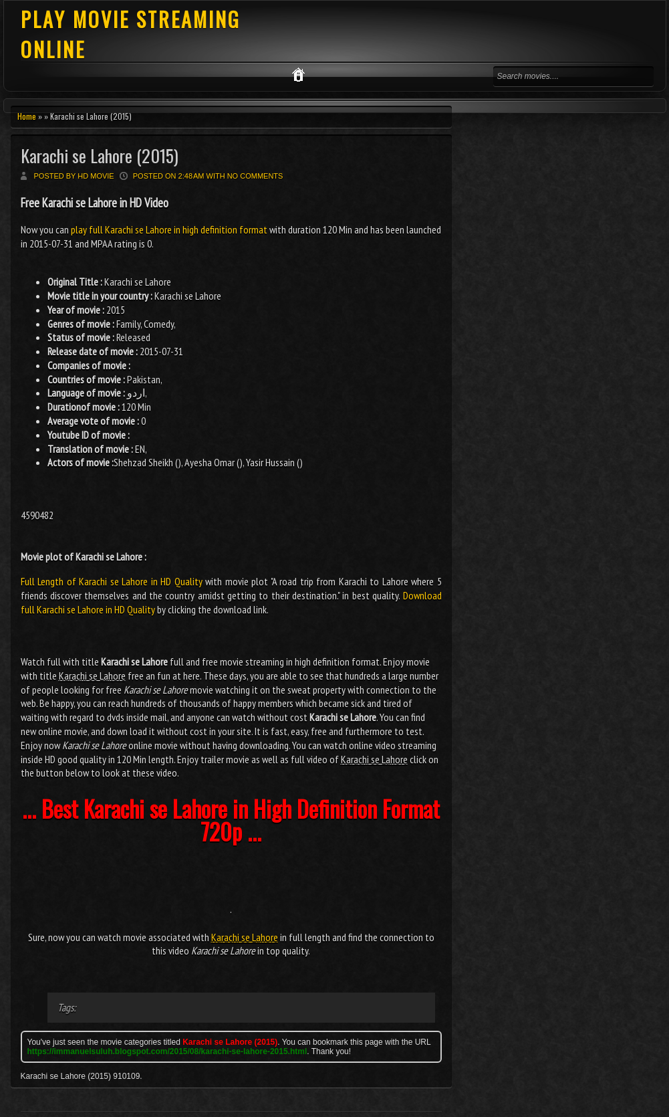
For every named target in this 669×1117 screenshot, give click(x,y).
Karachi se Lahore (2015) (99, 155)
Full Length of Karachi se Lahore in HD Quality (112, 581)
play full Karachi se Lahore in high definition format (169, 229)
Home (26, 116)
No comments (255, 176)
